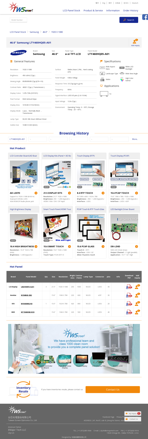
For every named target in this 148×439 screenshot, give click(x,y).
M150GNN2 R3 (26, 304)
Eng (103, 3)
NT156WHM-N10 (27, 312)
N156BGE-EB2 (26, 295)
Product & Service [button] (93, 10)
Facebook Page (108, 417)
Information (113, 10)
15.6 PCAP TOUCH (120, 193)
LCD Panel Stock (71, 10)
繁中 (97, 3)
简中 (110, 3)
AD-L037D (15, 193)
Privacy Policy (122, 417)
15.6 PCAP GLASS (85, 246)
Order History (130, 10)
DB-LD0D (115, 246)
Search (130, 20)
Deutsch (135, 3)
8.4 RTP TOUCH (85, 193)
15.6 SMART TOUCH (53, 246)
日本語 (117, 3)
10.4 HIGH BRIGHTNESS (22, 246)
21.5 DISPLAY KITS (52, 193)
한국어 (126, 3)
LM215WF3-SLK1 (27, 287)
